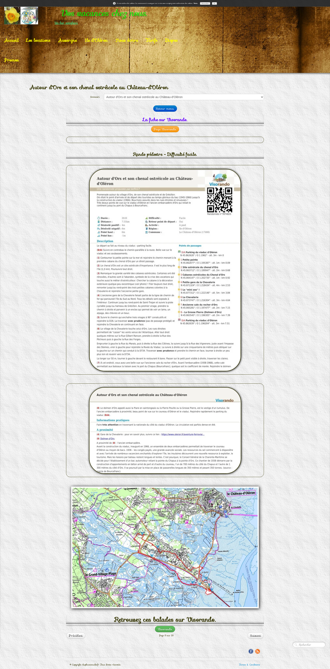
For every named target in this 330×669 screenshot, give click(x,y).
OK (214, 3)
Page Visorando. (165, 129)
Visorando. (165, 629)
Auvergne (67, 40)
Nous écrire (127, 40)
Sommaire (95, 96)
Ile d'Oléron (96, 40)
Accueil (11, 40)
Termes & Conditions (249, 664)
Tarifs (151, 40)
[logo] (92, 15)
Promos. (11, 60)
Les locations (38, 40)
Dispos (171, 40)
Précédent (76, 635)
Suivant (255, 635)
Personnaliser (205, 3)
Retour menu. (165, 108)
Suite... (196, 3)
